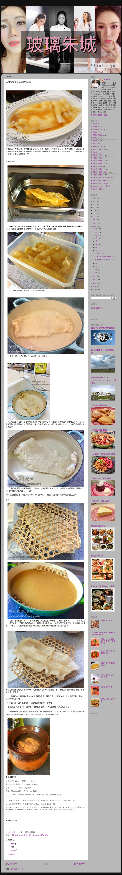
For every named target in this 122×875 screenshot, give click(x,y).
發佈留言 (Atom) (17, 869)
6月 (96, 247)
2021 (95, 207)
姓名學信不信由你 (97, 135)
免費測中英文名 (96, 129)
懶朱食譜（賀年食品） (41, 835)
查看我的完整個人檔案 (99, 115)
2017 (95, 220)
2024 (95, 201)
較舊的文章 (79, 864)
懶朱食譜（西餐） (97, 161)
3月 (96, 266)
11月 (97, 232)
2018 (95, 217)
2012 (95, 283)
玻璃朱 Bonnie (109, 80)
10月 (97, 235)
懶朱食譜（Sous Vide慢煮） (101, 186)
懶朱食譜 (14, 835)
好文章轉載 (95, 124)
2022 (95, 204)
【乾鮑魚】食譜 (106, 687)
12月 (97, 229)
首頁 (45, 864)
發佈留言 (12, 855)
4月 (96, 263)
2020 (95, 210)
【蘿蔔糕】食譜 (106, 621)
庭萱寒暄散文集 (96, 146)
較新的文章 (11, 864)
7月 (96, 244)
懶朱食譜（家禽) (97, 166)
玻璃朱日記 (95, 138)
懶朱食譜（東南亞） (98, 163)
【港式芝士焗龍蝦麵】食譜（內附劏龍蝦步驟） (108, 641)
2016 (95, 223)
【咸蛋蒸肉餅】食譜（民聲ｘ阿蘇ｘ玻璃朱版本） (103, 634)
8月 (96, 241)
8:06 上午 (14, 850)
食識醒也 (94, 144)
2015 (95, 226)
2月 (96, 270)
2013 (95, 280)
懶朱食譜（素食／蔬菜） (100, 172)
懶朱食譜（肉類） (97, 158)
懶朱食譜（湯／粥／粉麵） (101, 178)
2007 (95, 286)
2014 (95, 277)
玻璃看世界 (95, 141)
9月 (96, 238)
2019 (95, 213)
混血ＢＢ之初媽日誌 (98, 149)
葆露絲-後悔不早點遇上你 (104, 259)
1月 (96, 273)
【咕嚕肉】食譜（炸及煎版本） (108, 652)
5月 (96, 250)
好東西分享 (95, 126)
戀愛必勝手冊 (96, 189)
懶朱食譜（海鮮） (97, 169)
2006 (95, 289)
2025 (95, 198)
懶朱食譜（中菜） (25, 835)
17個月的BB (99, 253)
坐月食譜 (94, 132)
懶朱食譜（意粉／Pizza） (100, 183)
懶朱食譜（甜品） (97, 175)
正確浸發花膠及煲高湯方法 (105, 256)
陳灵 (12, 844)
